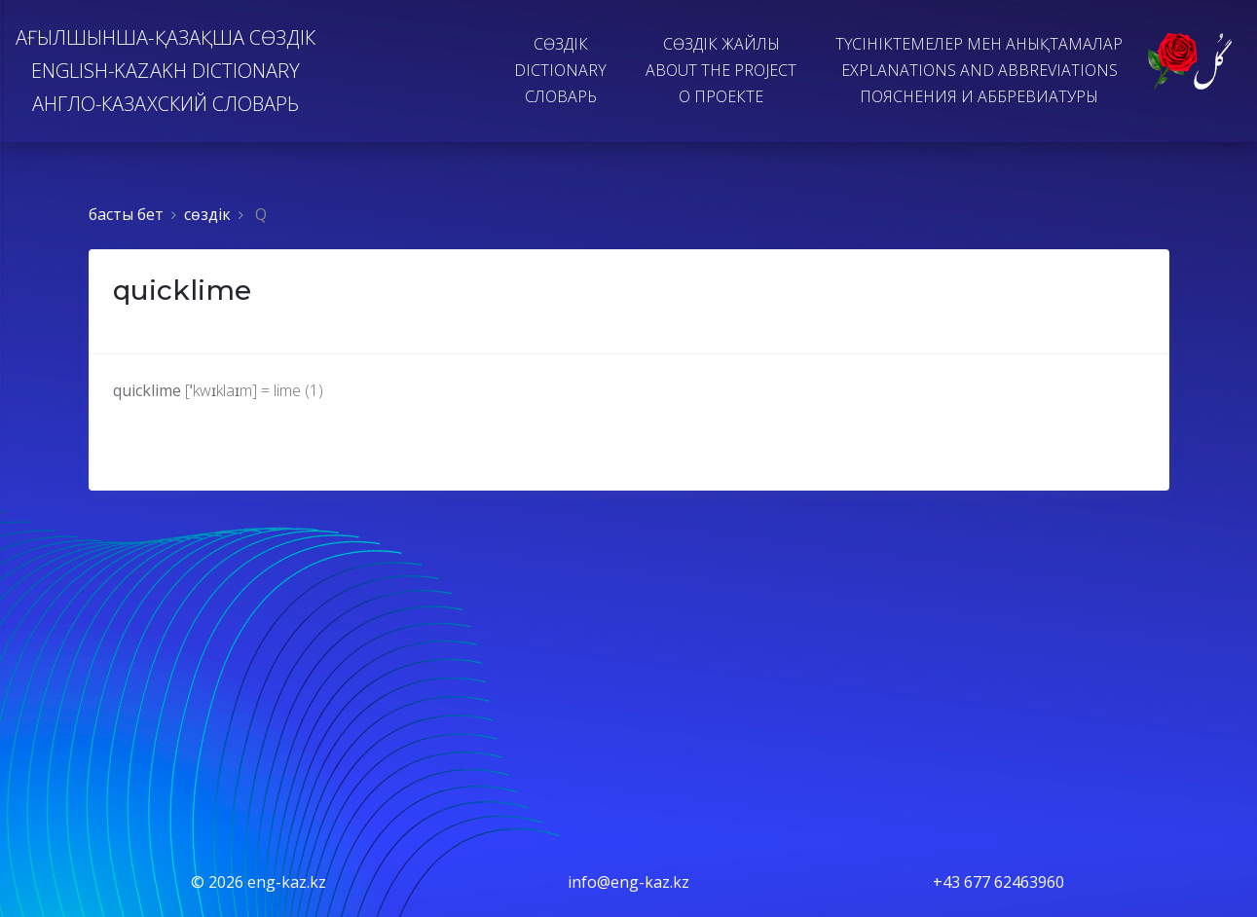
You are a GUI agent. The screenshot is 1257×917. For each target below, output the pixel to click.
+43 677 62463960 (998, 882)
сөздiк (207, 214)
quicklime (182, 290)
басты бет (126, 214)
